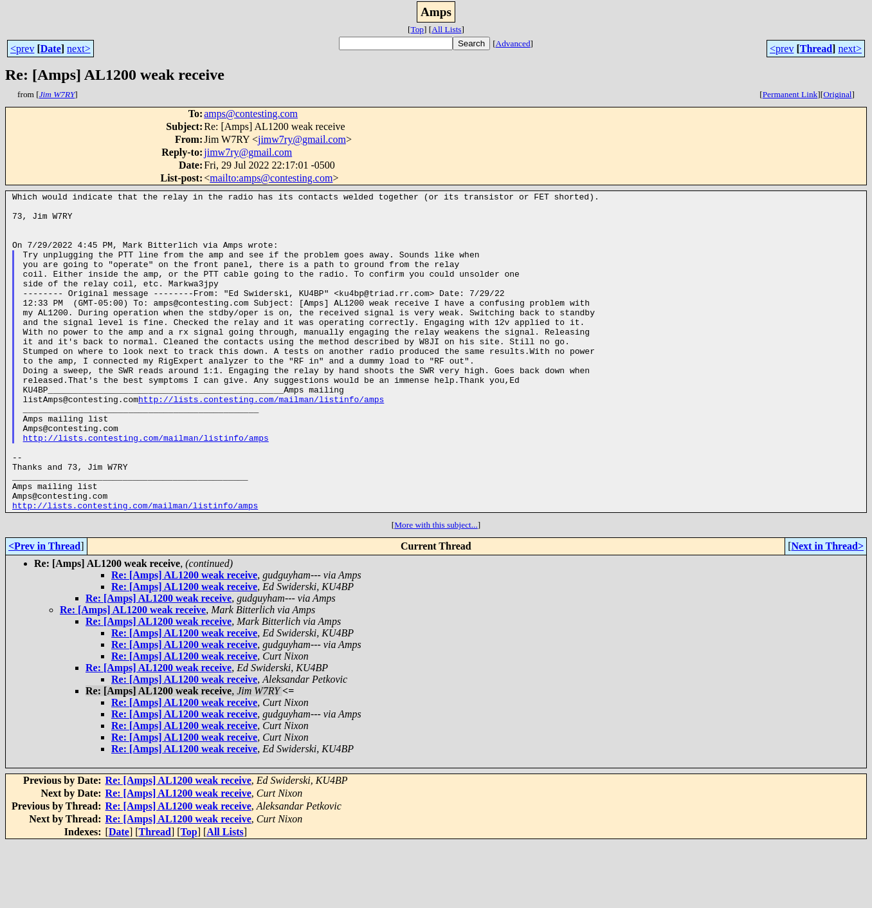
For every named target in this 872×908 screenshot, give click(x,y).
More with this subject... (436, 588)
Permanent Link (790, 94)
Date (51, 48)
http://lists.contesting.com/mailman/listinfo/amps (261, 441)
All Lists (446, 29)
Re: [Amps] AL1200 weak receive (184, 638)
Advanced (513, 43)
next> (79, 48)
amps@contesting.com (251, 113)
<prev (22, 48)
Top (417, 29)
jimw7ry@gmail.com (302, 139)
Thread (816, 48)
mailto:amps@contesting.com (271, 177)
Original (837, 94)
